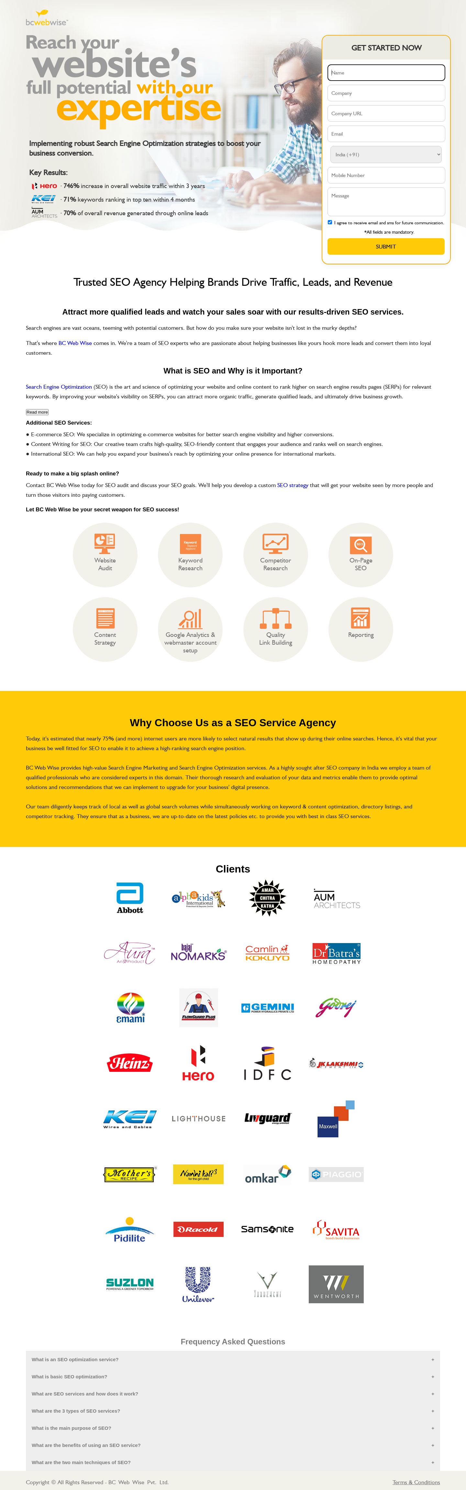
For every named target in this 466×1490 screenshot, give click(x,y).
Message (386, 201)
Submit (386, 246)
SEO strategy (292, 485)
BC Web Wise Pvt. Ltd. (138, 1482)
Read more (37, 412)
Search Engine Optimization (59, 386)
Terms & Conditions (416, 1482)
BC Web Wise (75, 342)
